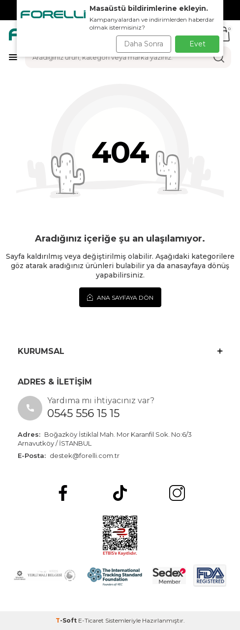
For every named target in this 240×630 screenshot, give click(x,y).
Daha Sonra (143, 43)
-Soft (67, 620)
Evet (197, 43)
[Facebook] (63, 493)
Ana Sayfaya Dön (120, 297)
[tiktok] (120, 493)
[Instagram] (177, 493)
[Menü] (13, 57)
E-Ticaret (91, 620)
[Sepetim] (223, 34)
